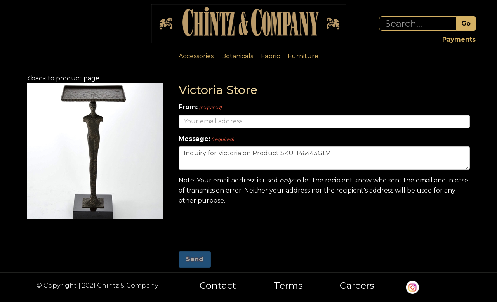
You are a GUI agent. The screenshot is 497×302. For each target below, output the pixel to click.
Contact (218, 286)
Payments (459, 39)
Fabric (270, 56)
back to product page (63, 78)
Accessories (196, 56)
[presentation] (238, 225)
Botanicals (237, 56)
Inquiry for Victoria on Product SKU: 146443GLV (324, 158)
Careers (357, 286)
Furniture (303, 56)
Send (194, 259)
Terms (288, 286)
